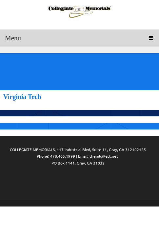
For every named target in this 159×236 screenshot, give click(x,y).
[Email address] (78, 181)
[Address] (91, 181)
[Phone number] (64, 181)
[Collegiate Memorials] (80, 13)
